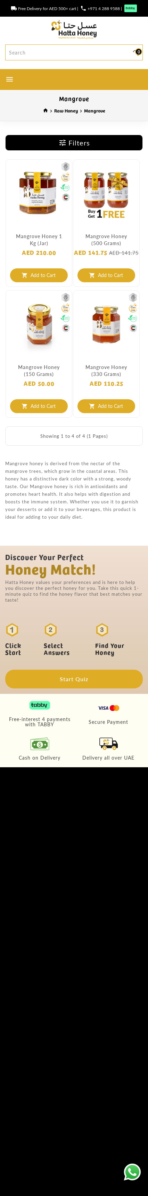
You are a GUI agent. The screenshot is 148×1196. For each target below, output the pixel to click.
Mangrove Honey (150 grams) (39, 370)
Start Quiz (74, 679)
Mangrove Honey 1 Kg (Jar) (39, 239)
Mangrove (94, 110)
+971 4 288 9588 (104, 8)
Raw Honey (66, 110)
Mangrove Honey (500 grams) (106, 239)
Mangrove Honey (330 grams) (106, 370)
